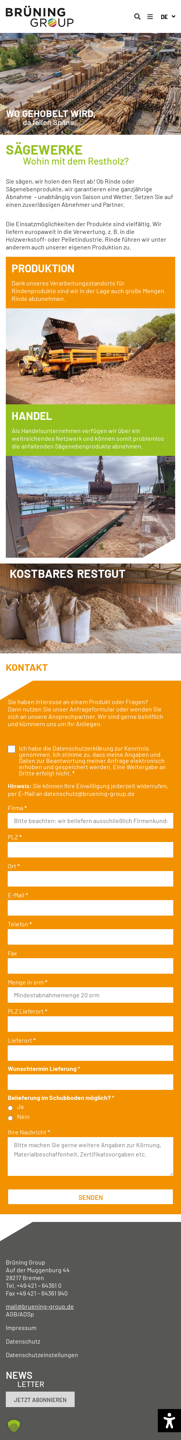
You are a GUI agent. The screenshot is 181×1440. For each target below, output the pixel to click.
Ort (14, 866)
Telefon (20, 924)
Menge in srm (27, 982)
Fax (12, 953)
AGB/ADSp (20, 1314)
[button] (137, 16)
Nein (23, 1117)
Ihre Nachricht (29, 1132)
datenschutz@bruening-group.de (89, 793)
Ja (20, 1106)
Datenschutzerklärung (83, 748)
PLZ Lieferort (27, 1011)
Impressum (21, 1327)
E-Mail (18, 895)
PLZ (15, 837)
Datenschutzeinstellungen (42, 1354)
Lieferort (22, 1040)
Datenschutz (23, 1341)
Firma (17, 808)
